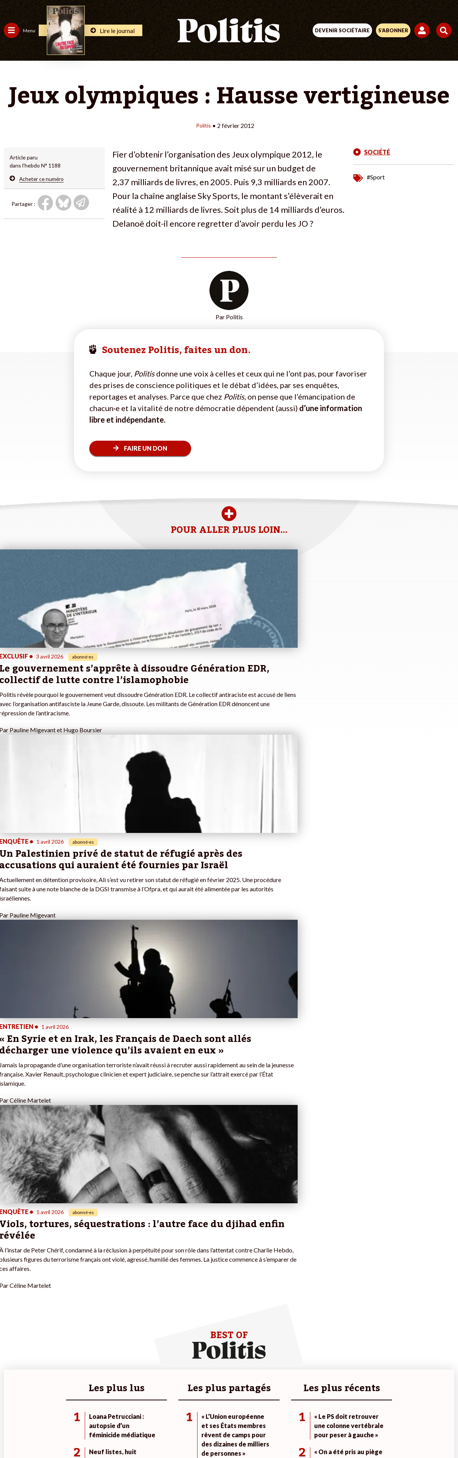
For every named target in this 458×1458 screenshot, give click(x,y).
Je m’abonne (79, 1302)
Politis (203, 125)
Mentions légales (113, 1404)
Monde (12, 1326)
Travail (40, 1277)
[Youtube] (176, 1431)
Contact (70, 1404)
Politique (14, 1285)
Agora (11, 1277)
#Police (134, 1285)
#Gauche (136, 1293)
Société (13, 1302)
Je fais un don (81, 1285)
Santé (39, 1302)
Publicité (349, 1404)
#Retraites (138, 1302)
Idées (11, 1310)
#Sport (376, 176)
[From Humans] (224, 1431)
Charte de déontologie (175, 1404)
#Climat (134, 1277)
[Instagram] (201, 1431)
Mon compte (80, 1334)
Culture (13, 1318)
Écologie (14, 1293)
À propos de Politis (87, 1326)
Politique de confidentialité (291, 1404)
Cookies (382, 1404)
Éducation (44, 1293)
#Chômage (138, 1310)
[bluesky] (153, 1431)
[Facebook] (128, 1431)
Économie (44, 1285)
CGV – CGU (230, 1404)
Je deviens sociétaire (90, 1293)
